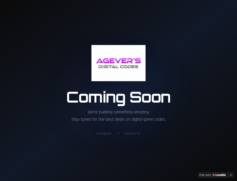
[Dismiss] (231, 175)
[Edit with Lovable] (212, 175)
